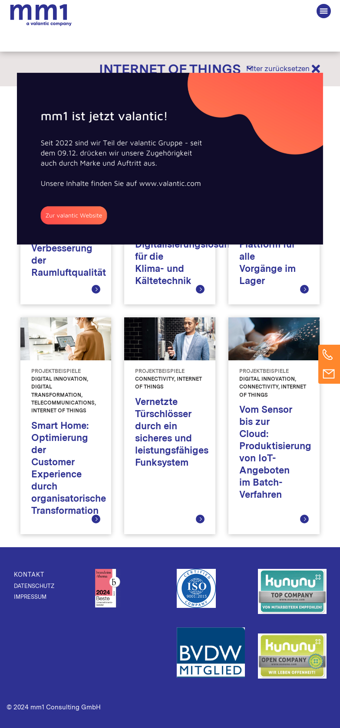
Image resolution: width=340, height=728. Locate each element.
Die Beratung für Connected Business (41, 15)
